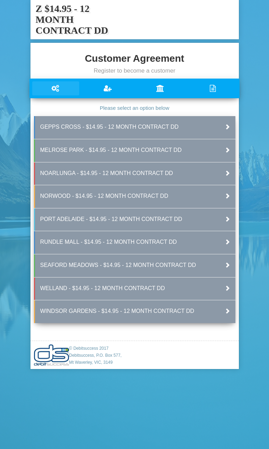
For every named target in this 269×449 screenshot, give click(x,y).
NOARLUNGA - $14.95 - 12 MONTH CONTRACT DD (106, 173)
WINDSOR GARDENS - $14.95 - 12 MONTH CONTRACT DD (117, 311)
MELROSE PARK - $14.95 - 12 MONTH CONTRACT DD (111, 150)
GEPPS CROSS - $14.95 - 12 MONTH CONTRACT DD (109, 127)
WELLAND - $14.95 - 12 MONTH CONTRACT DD (102, 288)
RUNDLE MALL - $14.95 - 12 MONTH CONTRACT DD (108, 242)
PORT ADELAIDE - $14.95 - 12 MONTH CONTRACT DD (111, 219)
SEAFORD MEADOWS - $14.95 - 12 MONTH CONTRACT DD (118, 265)
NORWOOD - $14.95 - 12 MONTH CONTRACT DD (104, 196)
